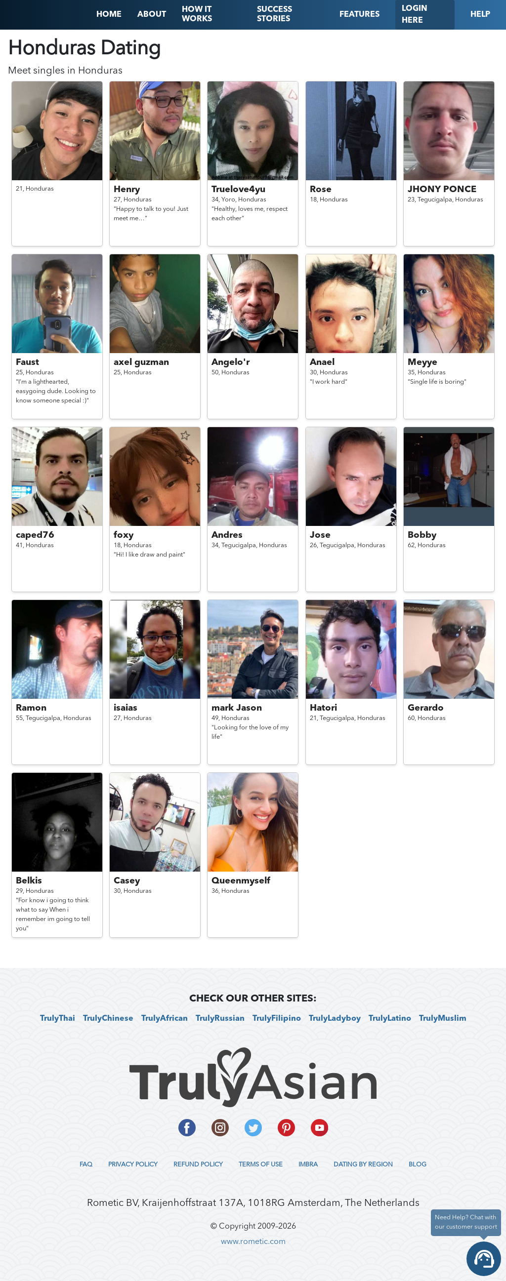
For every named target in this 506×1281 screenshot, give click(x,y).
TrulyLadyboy (335, 1019)
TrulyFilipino (277, 1019)
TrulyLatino (390, 1019)
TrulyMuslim (442, 1019)
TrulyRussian (220, 1019)
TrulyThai (57, 1019)
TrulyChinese (108, 1019)
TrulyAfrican (164, 1019)
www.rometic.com (253, 1242)
